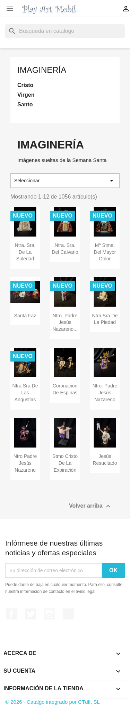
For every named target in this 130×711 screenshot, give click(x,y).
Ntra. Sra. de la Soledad (25, 252)
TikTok (68, 613)
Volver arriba (90, 506)
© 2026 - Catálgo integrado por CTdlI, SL (52, 702)
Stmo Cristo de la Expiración (65, 463)
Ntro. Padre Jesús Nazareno (105, 392)
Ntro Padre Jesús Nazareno (25, 463)
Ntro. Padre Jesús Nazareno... (64, 322)
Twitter (30, 613)
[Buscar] (65, 31)
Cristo (25, 85)
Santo (25, 104)
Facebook (11, 613)
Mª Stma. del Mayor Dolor (105, 252)
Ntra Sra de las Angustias (25, 392)
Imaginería (41, 70)
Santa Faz (25, 315)
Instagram (49, 613)
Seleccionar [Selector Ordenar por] (65, 180)
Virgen (26, 95)
